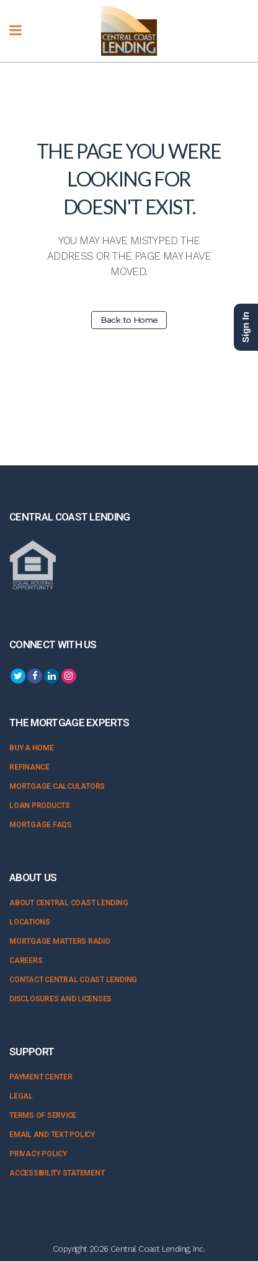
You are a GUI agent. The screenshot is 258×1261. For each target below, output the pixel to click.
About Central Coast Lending (68, 903)
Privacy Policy (38, 1153)
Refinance (29, 767)
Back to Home (129, 320)
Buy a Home (31, 748)
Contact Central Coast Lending (73, 979)
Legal (21, 1096)
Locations (29, 922)
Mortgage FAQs (40, 824)
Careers (25, 960)
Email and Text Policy (52, 1134)
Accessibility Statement (56, 1173)
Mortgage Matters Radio (59, 941)
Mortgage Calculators (57, 786)
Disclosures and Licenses (60, 999)
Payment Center (41, 1077)
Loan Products (39, 805)
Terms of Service (42, 1115)
